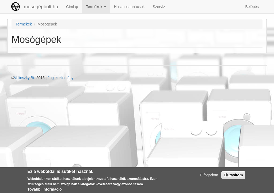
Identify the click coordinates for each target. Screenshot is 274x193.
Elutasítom (233, 176)
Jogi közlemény (61, 78)
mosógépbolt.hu (41, 6)
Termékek (96, 7)
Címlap (72, 7)
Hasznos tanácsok (129, 7)
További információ (44, 190)
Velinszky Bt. (24, 78)
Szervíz (159, 7)
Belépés (252, 7)
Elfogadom (209, 176)
